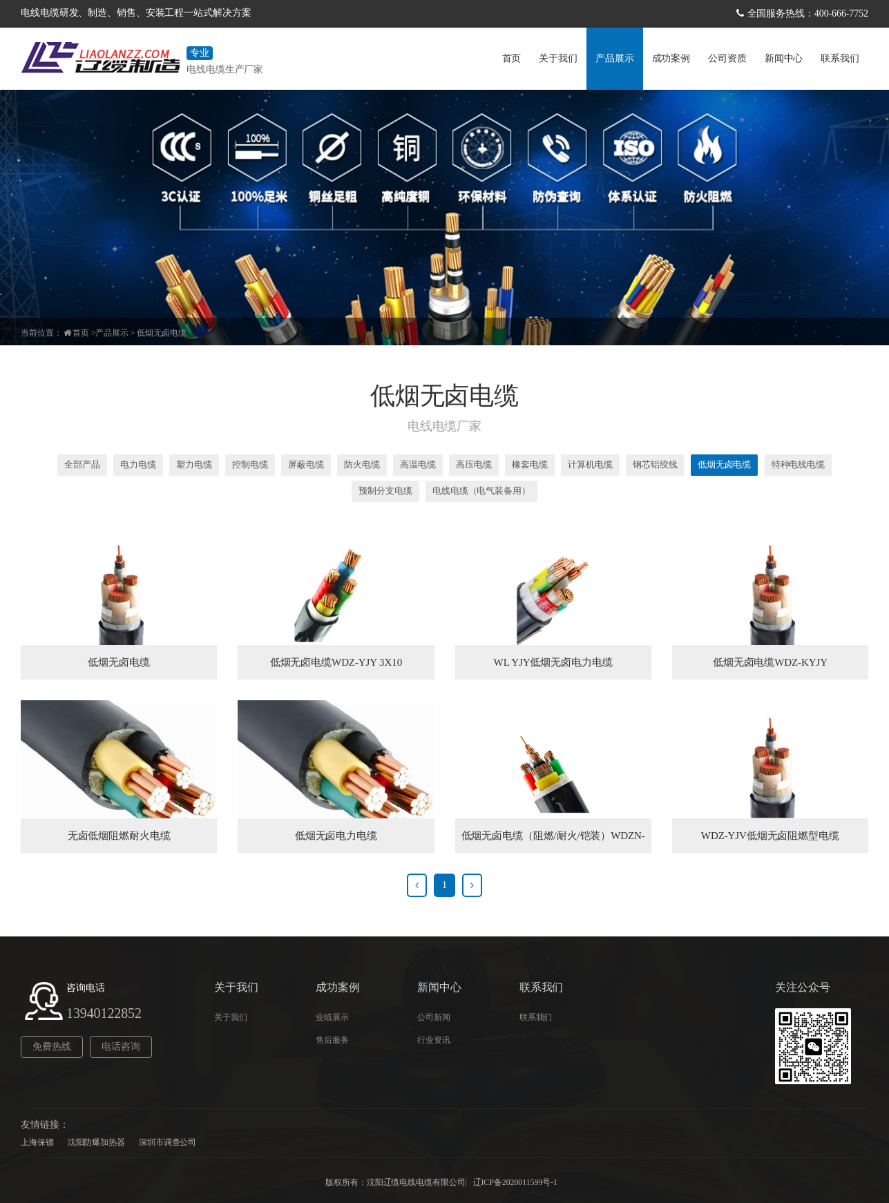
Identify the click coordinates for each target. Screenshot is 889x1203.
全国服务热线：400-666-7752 (807, 13)
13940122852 (104, 1013)
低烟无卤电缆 (161, 333)
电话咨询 (121, 1046)
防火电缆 (362, 464)
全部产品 (82, 464)
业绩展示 (332, 1017)
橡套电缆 (530, 464)
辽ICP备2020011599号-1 (515, 1182)
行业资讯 (433, 1040)
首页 (512, 58)
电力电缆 (138, 464)
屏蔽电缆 (306, 464)
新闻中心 (784, 58)
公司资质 (727, 58)
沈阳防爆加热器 (96, 1142)
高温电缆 (418, 464)
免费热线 (51, 1046)
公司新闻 (433, 1017)
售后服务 (332, 1040)
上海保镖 (37, 1142)
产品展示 (614, 58)
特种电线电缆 (798, 464)
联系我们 (840, 58)
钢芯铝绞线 (655, 464)
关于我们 (558, 58)
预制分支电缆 (385, 490)
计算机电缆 (590, 464)
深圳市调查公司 (167, 1142)
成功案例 (671, 58)
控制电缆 (250, 464)
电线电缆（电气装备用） (481, 490)
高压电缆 (474, 464)
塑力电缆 (194, 464)
